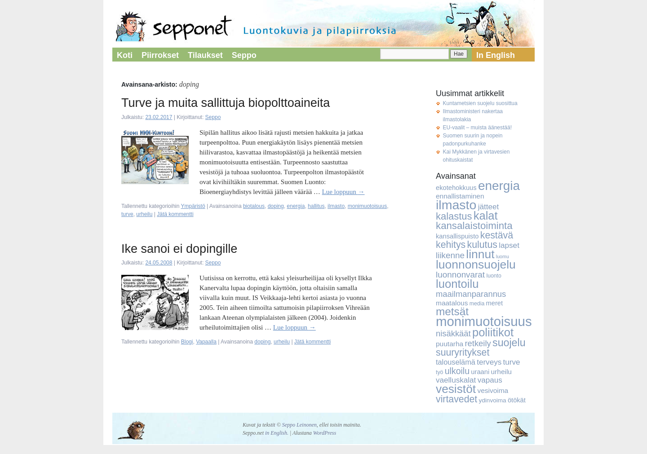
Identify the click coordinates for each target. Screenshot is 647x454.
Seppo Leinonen (299, 425)
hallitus (316, 206)
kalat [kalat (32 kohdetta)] (486, 215)
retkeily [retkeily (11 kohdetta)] (478, 343)
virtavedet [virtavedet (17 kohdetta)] (456, 399)
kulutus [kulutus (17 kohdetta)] (482, 244)
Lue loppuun (343, 191)
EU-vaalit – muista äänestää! (477, 127)
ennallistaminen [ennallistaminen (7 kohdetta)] (460, 196)
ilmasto (336, 206)
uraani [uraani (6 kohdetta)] (480, 371)
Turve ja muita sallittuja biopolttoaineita (225, 103)
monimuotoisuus (367, 206)
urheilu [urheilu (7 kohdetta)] (501, 371)
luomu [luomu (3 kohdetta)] (502, 256)
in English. (276, 433)
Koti (125, 55)
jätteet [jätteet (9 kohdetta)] (488, 207)
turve (127, 214)
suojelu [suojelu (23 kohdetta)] (509, 342)
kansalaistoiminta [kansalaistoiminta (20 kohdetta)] (474, 225)
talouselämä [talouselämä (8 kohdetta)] (455, 362)
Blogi (187, 342)
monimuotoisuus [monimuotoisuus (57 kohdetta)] (484, 321)
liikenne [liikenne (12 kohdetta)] (450, 255)
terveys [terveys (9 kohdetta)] (489, 362)
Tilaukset (205, 55)
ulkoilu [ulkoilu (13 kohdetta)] (457, 371)
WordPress (324, 433)
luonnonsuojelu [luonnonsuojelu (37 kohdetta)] (476, 264)
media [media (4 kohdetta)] (477, 303)
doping (276, 206)
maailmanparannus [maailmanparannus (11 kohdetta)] (471, 294)
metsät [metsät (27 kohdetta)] (452, 311)
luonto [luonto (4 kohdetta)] (493, 276)
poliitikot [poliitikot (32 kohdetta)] (493, 332)
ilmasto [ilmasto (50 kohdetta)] (456, 205)
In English (495, 55)
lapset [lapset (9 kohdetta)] (509, 245)
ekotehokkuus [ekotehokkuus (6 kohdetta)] (456, 187)
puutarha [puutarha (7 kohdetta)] (449, 344)
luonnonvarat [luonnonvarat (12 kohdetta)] (460, 274)
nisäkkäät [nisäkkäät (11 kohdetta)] (453, 333)
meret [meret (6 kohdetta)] (494, 303)
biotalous (254, 206)
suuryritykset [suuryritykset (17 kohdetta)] (462, 352)
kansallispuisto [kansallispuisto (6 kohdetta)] (457, 236)
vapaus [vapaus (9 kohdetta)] (490, 380)
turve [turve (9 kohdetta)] (511, 362)
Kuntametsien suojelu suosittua (480, 103)
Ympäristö (193, 206)
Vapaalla (206, 342)
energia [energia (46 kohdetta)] (499, 186)
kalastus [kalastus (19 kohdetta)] (454, 216)
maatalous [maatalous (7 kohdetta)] (452, 303)
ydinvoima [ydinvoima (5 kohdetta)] (492, 400)
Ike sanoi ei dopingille (179, 249)
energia (296, 206)
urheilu (144, 214)
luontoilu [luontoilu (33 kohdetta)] (457, 284)
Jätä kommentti (175, 214)
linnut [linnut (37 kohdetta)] (480, 254)
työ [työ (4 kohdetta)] (439, 372)
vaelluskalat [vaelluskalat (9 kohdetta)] (456, 380)
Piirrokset (160, 55)
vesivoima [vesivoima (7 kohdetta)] (492, 390)
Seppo (244, 55)
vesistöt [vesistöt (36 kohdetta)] (456, 389)
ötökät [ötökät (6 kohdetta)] (517, 400)
